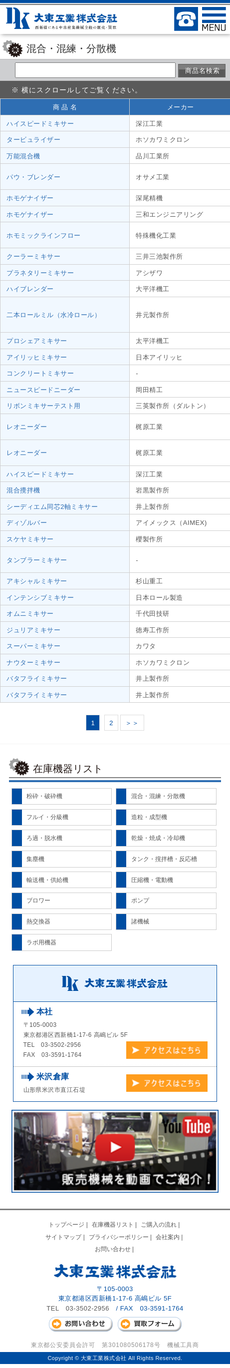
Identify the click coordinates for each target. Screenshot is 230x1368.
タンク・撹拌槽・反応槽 (164, 859)
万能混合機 (23, 156)
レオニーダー (26, 427)
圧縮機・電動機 (152, 880)
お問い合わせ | (115, 1249)
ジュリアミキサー (33, 630)
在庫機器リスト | (115, 1224)
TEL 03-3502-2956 (77, 1308)
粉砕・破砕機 (44, 796)
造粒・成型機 (149, 817)
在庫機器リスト (68, 768)
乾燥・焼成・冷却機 (158, 838)
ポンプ (140, 900)
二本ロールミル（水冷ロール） (53, 315)
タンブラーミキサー (36, 560)
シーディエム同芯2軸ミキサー (52, 506)
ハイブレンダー (30, 289)
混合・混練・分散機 (158, 796)
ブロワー (38, 900)
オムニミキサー (30, 613)
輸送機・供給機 (47, 880)
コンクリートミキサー (40, 373)
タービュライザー (33, 139)
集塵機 (35, 859)
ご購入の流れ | (161, 1224)
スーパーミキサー (33, 646)
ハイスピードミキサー (40, 123)
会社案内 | (170, 1237)
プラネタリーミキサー (40, 273)
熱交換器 (38, 921)
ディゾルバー (26, 522)
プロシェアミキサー (36, 341)
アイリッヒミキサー (36, 357)
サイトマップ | (65, 1237)
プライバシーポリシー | (121, 1237)
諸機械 (140, 921)
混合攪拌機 (23, 490)
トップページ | (68, 1224)
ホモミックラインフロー (43, 235)
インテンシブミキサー (40, 597)
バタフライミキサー (36, 678)
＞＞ (132, 723)
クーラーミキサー (33, 256)
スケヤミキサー (30, 539)
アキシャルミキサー (36, 581)
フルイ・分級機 (47, 817)
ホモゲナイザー (30, 198)
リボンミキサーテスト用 (43, 406)
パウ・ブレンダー (33, 177)
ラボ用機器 (41, 942)
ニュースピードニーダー (43, 390)
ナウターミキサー (33, 662)
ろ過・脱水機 (44, 838)
